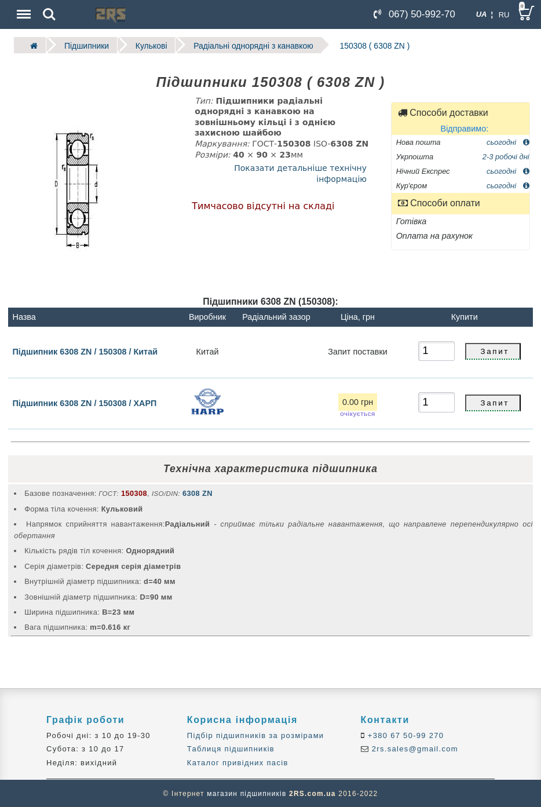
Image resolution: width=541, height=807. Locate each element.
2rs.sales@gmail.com (413, 748)
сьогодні (508, 141)
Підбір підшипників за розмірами (255, 735)
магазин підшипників (246, 793)
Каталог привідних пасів (237, 762)
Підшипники (85, 45)
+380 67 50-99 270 (404, 735)
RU (504, 15)
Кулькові (148, 45)
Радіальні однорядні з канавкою (247, 45)
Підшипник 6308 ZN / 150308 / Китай (85, 351)
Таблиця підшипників (231, 748)
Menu (22, 8)
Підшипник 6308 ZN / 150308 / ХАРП (85, 402)
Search (49, 14)
